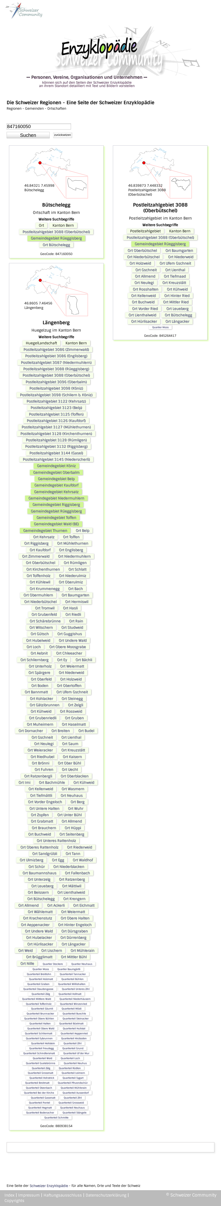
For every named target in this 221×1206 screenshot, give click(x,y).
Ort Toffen (71, 537)
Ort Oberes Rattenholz (39, 847)
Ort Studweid (72, 627)
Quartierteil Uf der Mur (76, 1053)
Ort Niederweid (71, 672)
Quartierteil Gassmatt (43, 1097)
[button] (28, 135)
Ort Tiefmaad (175, 276)
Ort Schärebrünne (45, 621)
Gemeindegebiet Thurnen (45, 530)
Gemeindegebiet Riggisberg (56, 504)
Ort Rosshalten (145, 289)
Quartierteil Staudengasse (38, 988)
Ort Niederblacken (68, 866)
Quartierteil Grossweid (71, 1102)
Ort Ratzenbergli (38, 776)
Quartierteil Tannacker (73, 974)
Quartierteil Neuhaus (72, 1107)
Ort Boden (39, 685)
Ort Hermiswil (76, 601)
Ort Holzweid (71, 679)
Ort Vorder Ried (145, 308)
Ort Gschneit (42, 737)
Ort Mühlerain (82, 950)
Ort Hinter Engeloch (75, 924)
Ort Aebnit (39, 653)
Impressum (29, 1195)
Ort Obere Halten (75, 918)
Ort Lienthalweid (71, 892)
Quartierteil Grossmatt (40, 1072)
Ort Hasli (70, 608)
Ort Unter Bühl (69, 815)
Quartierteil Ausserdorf (75, 1092)
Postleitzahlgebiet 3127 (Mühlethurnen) (56, 427)
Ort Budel (86, 730)
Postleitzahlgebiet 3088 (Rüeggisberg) (56, 369)
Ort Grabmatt (42, 821)
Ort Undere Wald (73, 640)
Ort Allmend (72, 821)
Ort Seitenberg (71, 834)
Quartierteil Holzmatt (41, 979)
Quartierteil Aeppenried (74, 1033)
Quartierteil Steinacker (75, 1018)
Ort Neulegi (43, 743)
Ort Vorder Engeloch (45, 802)
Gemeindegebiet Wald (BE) (56, 524)
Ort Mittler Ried (176, 302)
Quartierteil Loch (70, 1058)
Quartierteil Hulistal (74, 1028)
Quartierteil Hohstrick (41, 1077)
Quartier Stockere (53, 963)
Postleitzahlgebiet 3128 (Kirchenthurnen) (56, 433)
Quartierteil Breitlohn (39, 974)
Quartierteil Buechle (74, 1013)
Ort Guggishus (69, 633)
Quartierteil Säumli (42, 1008)
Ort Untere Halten (44, 808)
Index (9, 1195)
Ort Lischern (51, 950)
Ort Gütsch (40, 633)
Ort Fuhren (44, 769)
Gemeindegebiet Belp (56, 478)
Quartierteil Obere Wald (40, 1028)
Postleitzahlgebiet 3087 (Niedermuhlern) (56, 362)
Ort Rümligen (75, 562)
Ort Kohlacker (41, 698)
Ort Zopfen (40, 815)
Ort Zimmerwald (35, 556)
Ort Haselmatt (74, 724)
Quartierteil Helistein (43, 1043)
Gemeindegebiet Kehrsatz (56, 491)
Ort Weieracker (40, 750)
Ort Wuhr (75, 808)
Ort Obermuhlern (38, 595)
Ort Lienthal (71, 737)
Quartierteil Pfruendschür (73, 1082)
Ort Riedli (73, 614)
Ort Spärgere (39, 672)
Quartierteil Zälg (40, 993)
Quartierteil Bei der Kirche (39, 1092)
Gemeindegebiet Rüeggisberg (56, 238)
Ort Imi (24, 782)
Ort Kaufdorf (40, 550)
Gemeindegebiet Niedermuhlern (56, 498)
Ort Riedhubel (42, 756)
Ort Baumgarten (75, 595)
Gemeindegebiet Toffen (56, 517)
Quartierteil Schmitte (56, 1117)
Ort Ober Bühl (69, 763)
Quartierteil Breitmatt (37, 1082)
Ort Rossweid (71, 711)
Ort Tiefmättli (41, 795)
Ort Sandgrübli (44, 853)
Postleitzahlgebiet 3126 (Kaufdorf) (56, 420)
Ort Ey (62, 659)
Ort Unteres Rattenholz (56, 840)
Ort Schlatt (77, 569)
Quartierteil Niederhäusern (75, 998)
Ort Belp (82, 530)
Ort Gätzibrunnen (44, 705)
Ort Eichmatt (83, 905)
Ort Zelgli (75, 705)
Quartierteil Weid (42, 1058)
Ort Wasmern (73, 789)
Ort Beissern (38, 892)
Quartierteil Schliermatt (38, 1033)
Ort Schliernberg (34, 659)
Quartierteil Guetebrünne (40, 1063)
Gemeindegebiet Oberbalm (56, 472)
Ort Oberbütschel (40, 562)
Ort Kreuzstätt (73, 750)
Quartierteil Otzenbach (39, 1087)
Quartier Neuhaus (81, 963)
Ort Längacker (73, 944)
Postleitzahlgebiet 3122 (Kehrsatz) (56, 401)
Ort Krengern (74, 898)
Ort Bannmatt (36, 692)
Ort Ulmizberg (31, 860)
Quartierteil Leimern (73, 1072)
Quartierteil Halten (40, 1023)
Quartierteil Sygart (72, 1077)
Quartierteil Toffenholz (38, 1003)
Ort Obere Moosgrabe (67, 646)
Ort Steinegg (72, 698)
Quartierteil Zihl (72, 1043)
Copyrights (14, 1200)
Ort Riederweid (79, 847)
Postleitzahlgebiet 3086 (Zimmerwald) (56, 349)
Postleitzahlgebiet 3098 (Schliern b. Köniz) (56, 395)
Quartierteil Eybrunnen (39, 1038)
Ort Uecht (70, 769)
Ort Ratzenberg (72, 879)
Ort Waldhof (83, 860)
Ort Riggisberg (36, 543)
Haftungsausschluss (63, 1195)
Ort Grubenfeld (44, 614)
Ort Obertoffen (69, 685)
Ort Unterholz (40, 666)
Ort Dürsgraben (74, 931)
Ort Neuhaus (72, 795)
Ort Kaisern (72, 756)
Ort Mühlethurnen (72, 543)
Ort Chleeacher (69, 653)
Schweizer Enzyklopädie (49, 1186)
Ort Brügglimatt (39, 957)
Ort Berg (77, 802)
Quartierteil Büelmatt (71, 1023)
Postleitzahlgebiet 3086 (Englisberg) (56, 356)
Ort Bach (75, 588)
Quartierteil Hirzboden (74, 1038)
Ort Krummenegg (45, 588)
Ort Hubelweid (38, 640)
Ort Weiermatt (72, 666)
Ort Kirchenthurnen (43, 569)
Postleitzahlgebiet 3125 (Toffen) (56, 414)
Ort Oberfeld (41, 679)
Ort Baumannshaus (39, 873)
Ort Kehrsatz (43, 537)
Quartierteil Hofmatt (69, 993)
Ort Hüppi (73, 828)
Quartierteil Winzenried (73, 1003)
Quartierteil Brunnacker (40, 1013)
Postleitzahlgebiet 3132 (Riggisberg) (56, 446)
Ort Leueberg (42, 886)
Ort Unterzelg (39, 879)
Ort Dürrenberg (73, 937)
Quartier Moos (40, 969)
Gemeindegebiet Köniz (56, 465)
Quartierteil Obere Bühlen (39, 1018)
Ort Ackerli (56, 905)
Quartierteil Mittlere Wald (36, 998)
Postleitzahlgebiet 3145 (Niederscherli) (56, 459)
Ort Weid (25, 950)
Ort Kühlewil (40, 582)
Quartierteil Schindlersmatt (39, 1053)
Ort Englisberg (71, 550)
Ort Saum (70, 743)
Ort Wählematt (40, 911)
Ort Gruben (74, 718)
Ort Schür (36, 866)
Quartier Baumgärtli (68, 969)
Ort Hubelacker (39, 937)
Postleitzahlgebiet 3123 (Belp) (56, 407)
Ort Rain (76, 621)
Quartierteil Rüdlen (70, 1068)
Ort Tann (73, 853)
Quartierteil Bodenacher (40, 1112)
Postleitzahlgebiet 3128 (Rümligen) (56, 440)
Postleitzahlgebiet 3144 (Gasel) (56, 453)
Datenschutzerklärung (106, 1195)
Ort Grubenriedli (42, 718)
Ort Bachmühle (52, 782)
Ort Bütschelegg (56, 244)
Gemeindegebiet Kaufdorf (56, 485)
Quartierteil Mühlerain (74, 1087)
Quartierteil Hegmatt (40, 1107)
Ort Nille (27, 963)
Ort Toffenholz (38, 575)
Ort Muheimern (40, 724)
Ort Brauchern (44, 828)
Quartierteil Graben (38, 984)
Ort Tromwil (44, 608)
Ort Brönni (40, 763)
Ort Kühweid (41, 711)
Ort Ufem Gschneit (72, 692)
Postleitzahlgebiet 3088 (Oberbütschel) (56, 231)
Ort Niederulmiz (72, 575)
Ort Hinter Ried (177, 295)
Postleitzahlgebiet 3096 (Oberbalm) (56, 382)
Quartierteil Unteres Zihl (75, 988)
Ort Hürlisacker (40, 944)
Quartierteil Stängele (74, 1112)
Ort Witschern (41, 627)
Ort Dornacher (30, 730)
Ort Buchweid (39, 834)
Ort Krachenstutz (37, 918)
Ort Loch (34, 646)
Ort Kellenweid (40, 789)
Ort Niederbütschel (40, 601)
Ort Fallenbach (77, 873)
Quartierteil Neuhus (75, 1063)
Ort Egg (58, 860)
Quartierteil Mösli (71, 1008)
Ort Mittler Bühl (74, 957)
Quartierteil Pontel (39, 1102)
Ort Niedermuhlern (74, 556)
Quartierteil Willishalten (71, 984)
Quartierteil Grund (72, 1048)
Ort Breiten (60, 730)
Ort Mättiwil (71, 886)
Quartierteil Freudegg (41, 1048)
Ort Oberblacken (74, 776)
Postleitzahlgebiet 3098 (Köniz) (56, 388)
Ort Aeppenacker (35, 924)
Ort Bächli (83, 659)
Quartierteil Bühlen (72, 979)
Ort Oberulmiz (71, 582)
